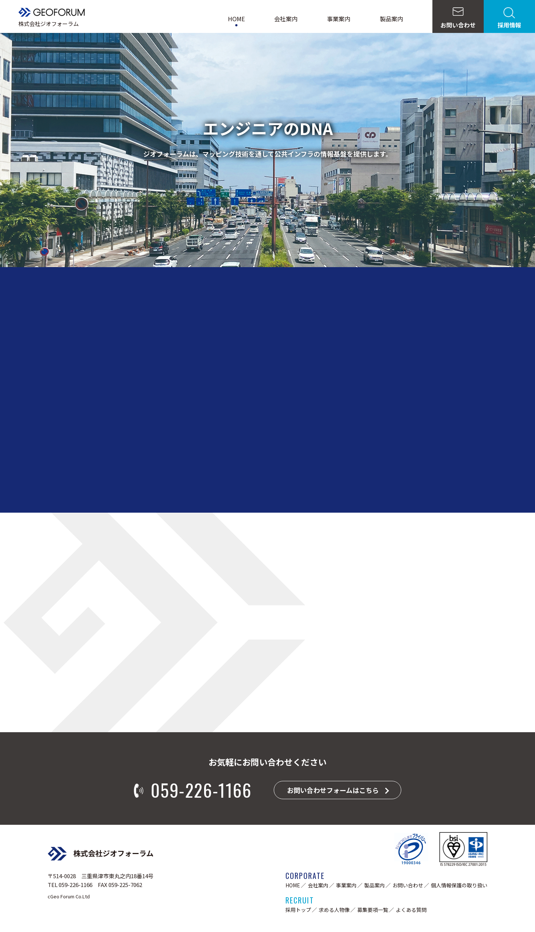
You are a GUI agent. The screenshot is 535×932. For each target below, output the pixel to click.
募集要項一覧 (372, 909)
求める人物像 (334, 909)
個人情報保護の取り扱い (459, 885)
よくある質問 (411, 909)
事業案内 (338, 18)
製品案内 (391, 18)
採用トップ (298, 909)
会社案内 (286, 18)
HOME (236, 18)
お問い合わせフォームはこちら (333, 790)
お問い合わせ (407, 885)
